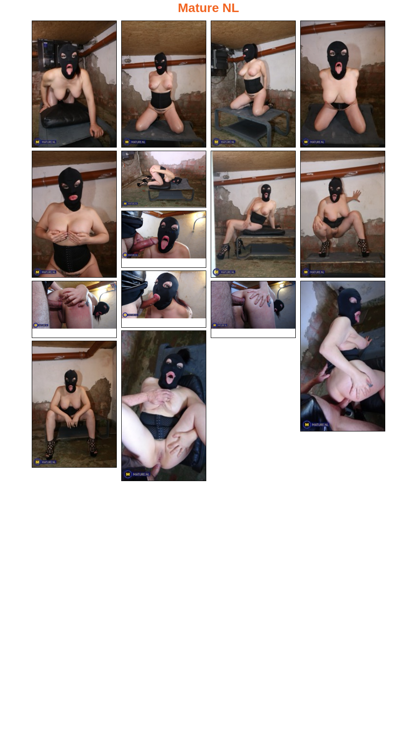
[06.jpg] (163, 179)
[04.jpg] (342, 84)
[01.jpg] (74, 84)
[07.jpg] (253, 214)
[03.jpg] (253, 84)
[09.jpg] (163, 239)
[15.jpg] (74, 404)
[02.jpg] (163, 84)
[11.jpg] (74, 309)
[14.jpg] (163, 405)
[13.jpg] (342, 356)
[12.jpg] (253, 309)
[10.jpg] (163, 299)
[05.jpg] (74, 214)
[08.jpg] (342, 214)
